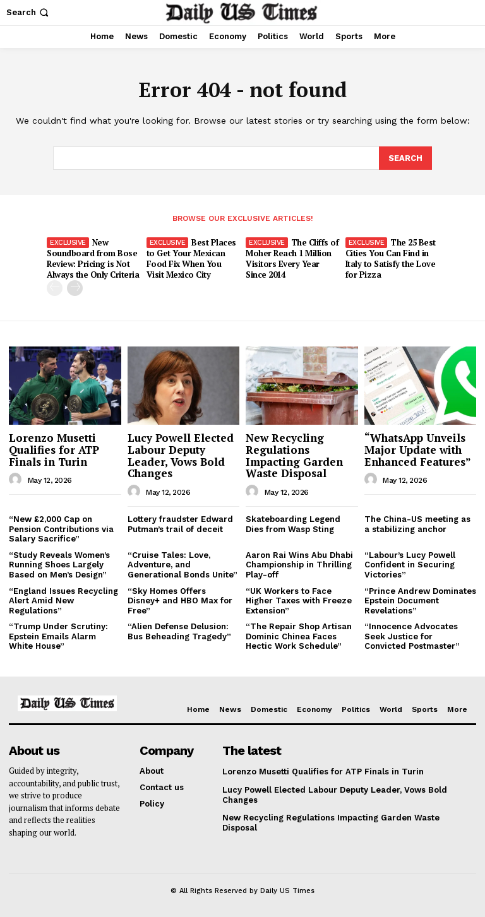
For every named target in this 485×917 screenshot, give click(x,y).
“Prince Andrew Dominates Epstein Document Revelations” (420, 599)
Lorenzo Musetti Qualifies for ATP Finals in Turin (54, 449)
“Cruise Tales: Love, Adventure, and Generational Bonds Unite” (182, 564)
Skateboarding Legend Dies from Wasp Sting (293, 523)
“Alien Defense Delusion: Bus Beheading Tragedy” (179, 631)
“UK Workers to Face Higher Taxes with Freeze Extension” (299, 599)
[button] (28, 12)
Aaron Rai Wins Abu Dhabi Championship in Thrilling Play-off (299, 564)
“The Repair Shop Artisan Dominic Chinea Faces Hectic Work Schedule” (299, 635)
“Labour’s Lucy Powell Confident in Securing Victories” (409, 564)
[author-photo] (17, 479)
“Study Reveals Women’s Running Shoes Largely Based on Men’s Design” (59, 564)
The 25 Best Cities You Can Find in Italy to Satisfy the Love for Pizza (390, 258)
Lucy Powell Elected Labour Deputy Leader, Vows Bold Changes (181, 455)
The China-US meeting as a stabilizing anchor (417, 523)
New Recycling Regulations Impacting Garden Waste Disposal (294, 455)
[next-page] (75, 287)
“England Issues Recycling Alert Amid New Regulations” (63, 599)
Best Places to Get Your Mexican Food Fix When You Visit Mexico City (191, 258)
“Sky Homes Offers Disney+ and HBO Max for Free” (180, 599)
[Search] (405, 157)
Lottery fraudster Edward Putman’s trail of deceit (180, 523)
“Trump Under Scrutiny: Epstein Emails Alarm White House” (58, 635)
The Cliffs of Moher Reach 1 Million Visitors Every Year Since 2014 (292, 258)
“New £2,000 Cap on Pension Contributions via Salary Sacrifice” (61, 528)
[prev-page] (55, 287)
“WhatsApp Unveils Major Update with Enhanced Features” (417, 449)
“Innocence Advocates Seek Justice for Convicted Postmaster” (412, 635)
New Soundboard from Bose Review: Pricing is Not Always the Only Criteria (93, 258)
